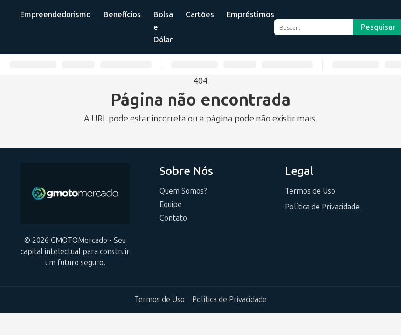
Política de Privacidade (322, 206)
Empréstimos (250, 14)
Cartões (200, 14)
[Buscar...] (313, 27)
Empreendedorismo (55, 14)
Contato (173, 218)
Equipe (170, 204)
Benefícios (122, 14)
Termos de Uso (310, 191)
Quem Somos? (183, 191)
